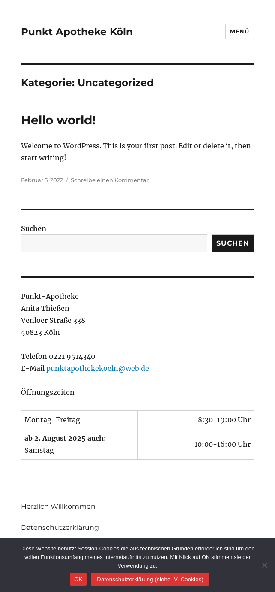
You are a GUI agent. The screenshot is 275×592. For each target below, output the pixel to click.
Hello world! (58, 120)
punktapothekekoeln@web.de (97, 368)
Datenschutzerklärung (60, 527)
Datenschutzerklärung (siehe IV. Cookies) (150, 579)
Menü (239, 31)
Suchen (33, 228)
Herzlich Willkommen (58, 506)
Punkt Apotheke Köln (77, 32)
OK (78, 579)
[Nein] (264, 565)
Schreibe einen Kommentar (110, 180)
